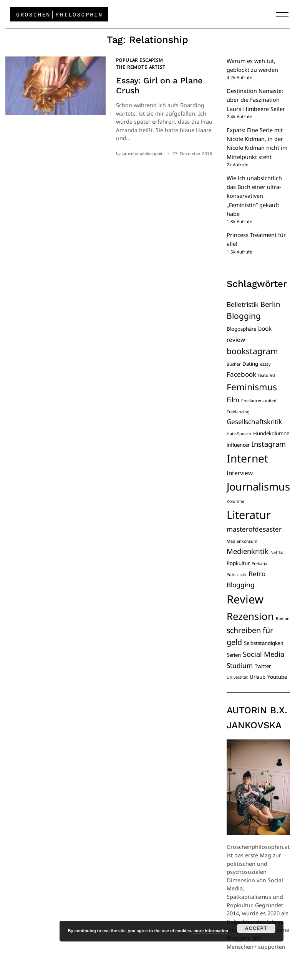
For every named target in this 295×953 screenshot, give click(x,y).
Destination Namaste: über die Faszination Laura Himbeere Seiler (256, 99)
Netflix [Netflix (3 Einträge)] (276, 552)
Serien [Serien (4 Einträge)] (234, 654)
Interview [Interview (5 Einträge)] (240, 473)
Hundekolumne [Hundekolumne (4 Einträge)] (271, 433)
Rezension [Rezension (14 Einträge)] (250, 616)
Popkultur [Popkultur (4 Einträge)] (238, 563)
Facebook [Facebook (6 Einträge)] (241, 374)
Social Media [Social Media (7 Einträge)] (263, 654)
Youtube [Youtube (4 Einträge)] (277, 676)
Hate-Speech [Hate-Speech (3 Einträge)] (239, 433)
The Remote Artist (141, 67)
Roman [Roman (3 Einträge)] (283, 618)
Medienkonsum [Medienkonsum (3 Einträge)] (242, 541)
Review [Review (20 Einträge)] (245, 599)
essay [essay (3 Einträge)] (265, 364)
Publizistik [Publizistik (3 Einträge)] (237, 574)
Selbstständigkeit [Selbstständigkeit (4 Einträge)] (263, 643)
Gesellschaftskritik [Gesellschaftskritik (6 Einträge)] (254, 421)
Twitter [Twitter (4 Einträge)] (263, 666)
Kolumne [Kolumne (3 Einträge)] (235, 501)
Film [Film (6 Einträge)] (233, 399)
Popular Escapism (139, 60)
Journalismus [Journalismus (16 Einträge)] (258, 486)
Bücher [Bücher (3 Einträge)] (233, 364)
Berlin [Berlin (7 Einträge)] (270, 304)
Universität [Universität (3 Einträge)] (237, 677)
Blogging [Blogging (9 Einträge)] (244, 315)
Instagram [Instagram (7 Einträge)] (269, 444)
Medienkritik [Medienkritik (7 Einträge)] (247, 551)
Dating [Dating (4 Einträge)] (250, 363)
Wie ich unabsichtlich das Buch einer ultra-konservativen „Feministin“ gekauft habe (254, 195)
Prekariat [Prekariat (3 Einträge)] (260, 563)
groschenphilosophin (143, 153)
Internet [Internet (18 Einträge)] (247, 458)
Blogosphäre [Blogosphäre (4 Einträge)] (241, 328)
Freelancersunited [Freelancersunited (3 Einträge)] (259, 400)
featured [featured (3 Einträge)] (266, 375)
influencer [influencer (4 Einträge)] (238, 444)
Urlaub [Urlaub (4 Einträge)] (257, 676)
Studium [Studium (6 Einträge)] (240, 665)
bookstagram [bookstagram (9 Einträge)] (252, 351)
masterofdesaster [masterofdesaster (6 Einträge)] (254, 529)
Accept (256, 928)
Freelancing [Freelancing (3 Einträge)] (238, 411)
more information (210, 930)
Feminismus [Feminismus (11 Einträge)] (252, 387)
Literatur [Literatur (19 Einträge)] (249, 514)
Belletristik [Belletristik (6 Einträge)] (243, 304)
